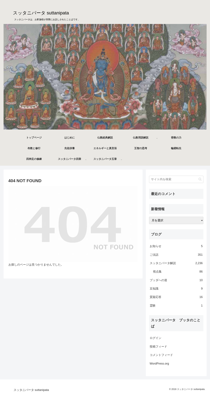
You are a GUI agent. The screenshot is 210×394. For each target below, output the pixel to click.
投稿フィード (158, 346)
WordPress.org (159, 363)
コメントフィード (161, 355)
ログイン (155, 338)
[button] (200, 179)
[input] (176, 179)
